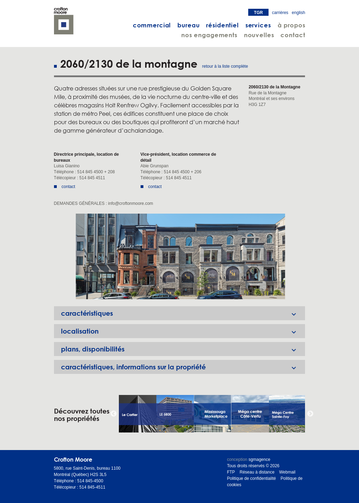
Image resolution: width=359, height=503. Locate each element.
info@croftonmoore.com (130, 203)
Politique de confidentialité (251, 478)
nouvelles (259, 35)
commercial (152, 25)
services (258, 25)
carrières (280, 12)
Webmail (287, 472)
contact (292, 35)
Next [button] (310, 413)
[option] (179, 256)
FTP (231, 472)
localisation (183, 331)
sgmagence (259, 459)
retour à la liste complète (225, 66)
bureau (188, 25)
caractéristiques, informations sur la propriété (183, 367)
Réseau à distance (256, 472)
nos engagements (209, 35)
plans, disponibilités (183, 349)
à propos (291, 25)
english (298, 12)
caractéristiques (183, 313)
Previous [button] (113, 413)
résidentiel (222, 25)
